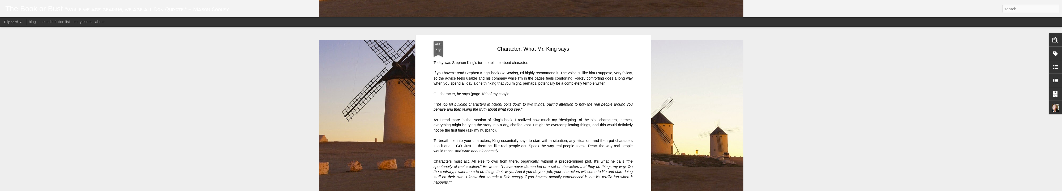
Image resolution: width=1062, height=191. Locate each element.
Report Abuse (595, 188)
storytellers (83, 22)
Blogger (579, 188)
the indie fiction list (55, 22)
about (100, 22)
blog (32, 22)
